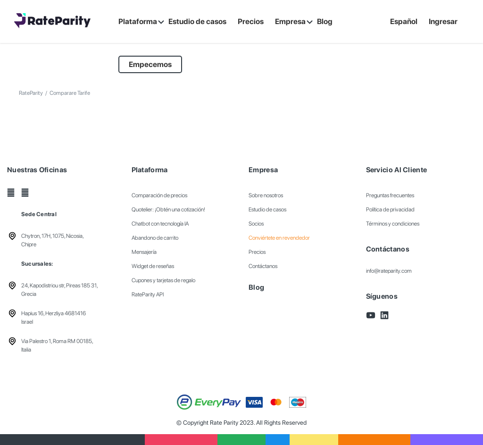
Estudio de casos (267, 209)
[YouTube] (11, 192)
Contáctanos (263, 266)
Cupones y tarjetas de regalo (163, 280)
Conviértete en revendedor (279, 238)
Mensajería (144, 252)
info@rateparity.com (389, 271)
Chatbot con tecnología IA (160, 223)
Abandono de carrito (155, 238)
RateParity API (148, 294)
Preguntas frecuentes (390, 195)
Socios (256, 223)
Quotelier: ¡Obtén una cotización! (168, 209)
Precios (257, 252)
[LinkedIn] (25, 192)
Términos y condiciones (392, 223)
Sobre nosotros (266, 195)
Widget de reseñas (153, 266)
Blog (256, 287)
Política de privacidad (390, 209)
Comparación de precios (159, 195)
